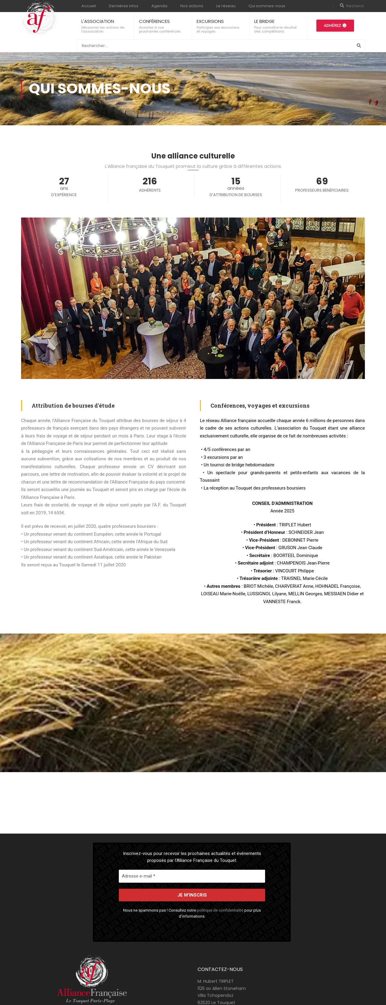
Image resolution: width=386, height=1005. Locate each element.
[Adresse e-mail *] (192, 876)
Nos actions (191, 6)
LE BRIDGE (264, 21)
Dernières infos (123, 6)
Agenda (159, 6)
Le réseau (226, 6)
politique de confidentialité (220, 910)
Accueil (88, 6)
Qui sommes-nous (266, 6)
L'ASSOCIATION (97, 21)
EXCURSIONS (210, 21)
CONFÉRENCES (154, 21)
